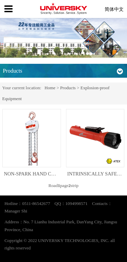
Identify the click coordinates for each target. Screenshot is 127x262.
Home (50, 87)
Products (68, 87)
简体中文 (114, 9)
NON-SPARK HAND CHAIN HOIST (41, 173)
